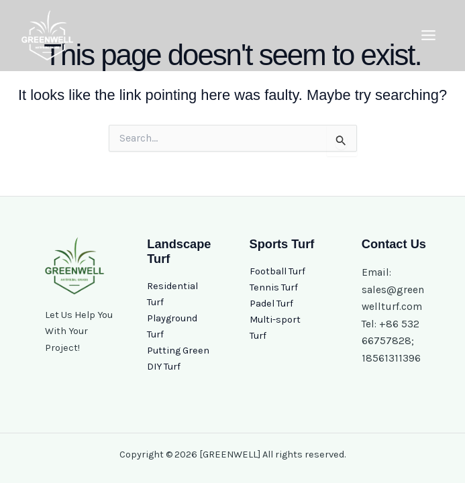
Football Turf (277, 271)
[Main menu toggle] (428, 36)
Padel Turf (271, 303)
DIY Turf (163, 366)
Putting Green (178, 350)
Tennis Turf (274, 287)
